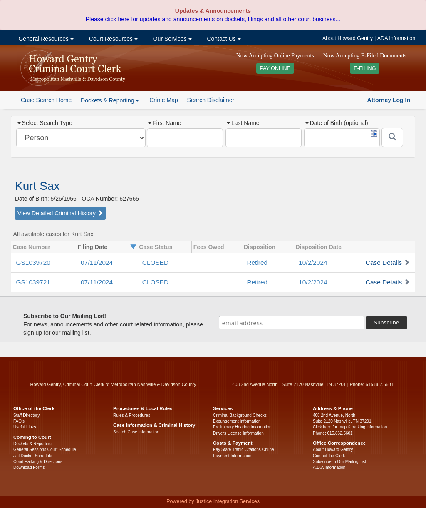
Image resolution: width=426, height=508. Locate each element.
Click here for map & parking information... (352, 427)
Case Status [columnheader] (155, 247)
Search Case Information (136, 432)
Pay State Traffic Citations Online (243, 449)
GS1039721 (33, 282)
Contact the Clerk (329, 455)
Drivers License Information (238, 433)
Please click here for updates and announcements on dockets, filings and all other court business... (213, 19)
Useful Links (24, 427)
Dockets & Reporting (32, 443)
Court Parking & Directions (37, 461)
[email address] (291, 322)
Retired (257, 262)
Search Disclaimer (211, 100)
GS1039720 (33, 262)
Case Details (384, 262)
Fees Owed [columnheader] (208, 247)
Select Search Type (44, 123)
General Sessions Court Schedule (44, 449)
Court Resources (112, 38)
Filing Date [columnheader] (93, 247)
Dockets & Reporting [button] (110, 100)
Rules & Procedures (131, 415)
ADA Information (396, 38)
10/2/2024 (313, 262)
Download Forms (29, 467)
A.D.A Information (329, 467)
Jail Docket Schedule (32, 455)
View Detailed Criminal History (60, 213)
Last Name (243, 123)
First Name (164, 123)
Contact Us (223, 38)
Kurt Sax (37, 185)
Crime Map (163, 100)
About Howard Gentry (347, 38)
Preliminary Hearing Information (242, 427)
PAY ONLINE (275, 68)
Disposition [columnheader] (259, 247)
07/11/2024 (97, 262)
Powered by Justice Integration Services (213, 501)
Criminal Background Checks (240, 415)
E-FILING (365, 68)
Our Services (171, 38)
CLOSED (155, 262)
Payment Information (232, 455)
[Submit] (392, 137)
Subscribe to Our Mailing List (339, 461)
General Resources (45, 38)
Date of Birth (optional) (336, 123)
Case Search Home (46, 100)
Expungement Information (237, 421)
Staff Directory (26, 415)
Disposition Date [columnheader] (319, 247)
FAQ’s (19, 421)
